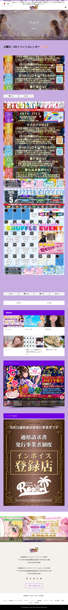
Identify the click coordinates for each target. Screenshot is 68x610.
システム (45, 600)
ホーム (5, 600)
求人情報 (57, 600)
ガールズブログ (15, 50)
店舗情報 (39, 600)
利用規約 (36, 602)
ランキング (26, 600)
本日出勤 (11, 600)
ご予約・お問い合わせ (34, 585)
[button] (6, 382)
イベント (33, 600)
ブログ (51, 600)
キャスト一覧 (18, 600)
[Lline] (10, 96)
